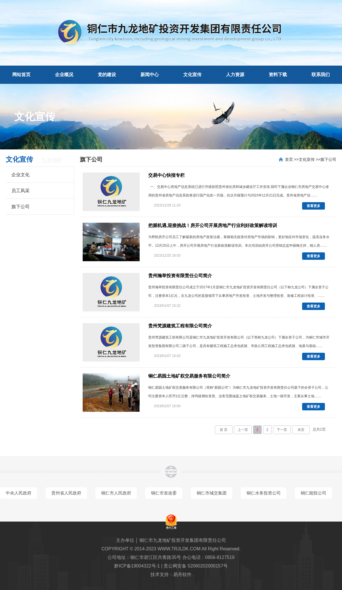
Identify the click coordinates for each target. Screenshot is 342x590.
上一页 (243, 430)
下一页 (282, 430)
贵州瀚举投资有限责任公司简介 (180, 275)
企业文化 (20, 174)
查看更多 (313, 206)
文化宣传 (192, 74)
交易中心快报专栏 (166, 175)
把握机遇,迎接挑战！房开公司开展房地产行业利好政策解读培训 (212, 225)
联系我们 (321, 74)
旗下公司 (20, 206)
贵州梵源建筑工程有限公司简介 (180, 325)
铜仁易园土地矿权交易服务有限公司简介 (189, 376)
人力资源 (235, 74)
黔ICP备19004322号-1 (137, 565)
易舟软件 (182, 574)
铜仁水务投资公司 (264, 492)
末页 (301, 430)
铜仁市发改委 (164, 492)
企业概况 (64, 74)
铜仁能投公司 (313, 492)
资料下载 (278, 74)
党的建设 (107, 74)
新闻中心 (150, 74)
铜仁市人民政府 (116, 492)
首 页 (223, 430)
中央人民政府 (18, 492)
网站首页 (21, 74)
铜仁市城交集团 (212, 492)
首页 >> (292, 159)
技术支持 (159, 574)
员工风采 (20, 190)
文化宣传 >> (309, 159)
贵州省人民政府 (66, 492)
